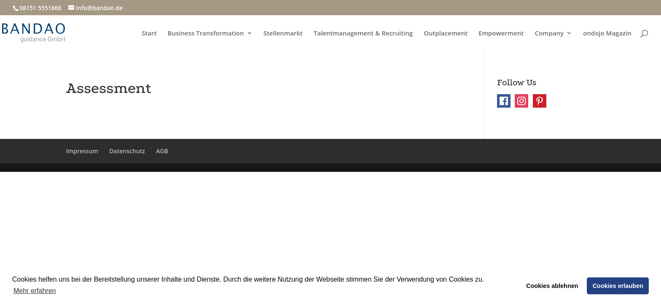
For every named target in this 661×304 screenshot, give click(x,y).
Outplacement (446, 33)
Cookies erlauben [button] (618, 285)
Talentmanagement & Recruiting (363, 33)
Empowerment (501, 33)
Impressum (82, 151)
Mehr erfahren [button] (34, 290)
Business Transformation (206, 33)
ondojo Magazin (607, 33)
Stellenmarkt (283, 33)
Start (149, 33)
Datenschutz (127, 151)
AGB (162, 151)
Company (549, 33)
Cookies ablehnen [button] (552, 285)
